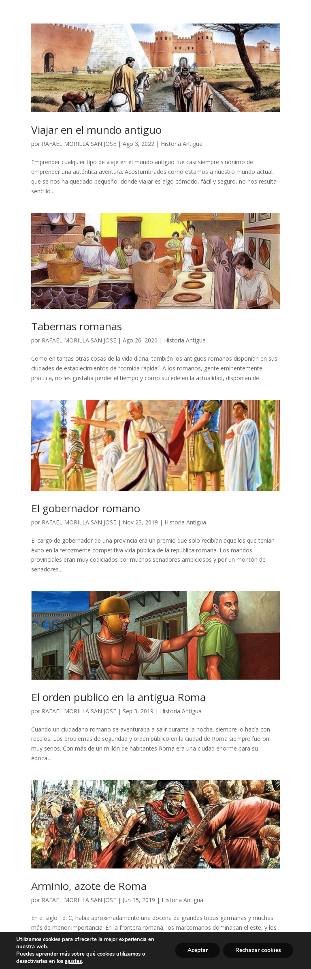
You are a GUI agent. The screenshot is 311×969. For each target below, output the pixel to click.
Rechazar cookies (258, 950)
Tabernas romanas (76, 326)
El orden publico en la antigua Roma (118, 697)
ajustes (73, 961)
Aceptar (197, 950)
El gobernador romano (85, 508)
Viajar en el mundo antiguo (96, 129)
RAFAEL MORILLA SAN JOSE (79, 144)
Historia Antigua (181, 144)
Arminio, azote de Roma (89, 886)
